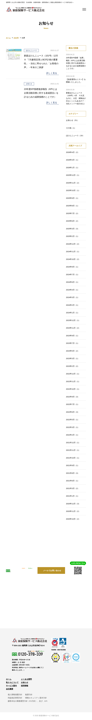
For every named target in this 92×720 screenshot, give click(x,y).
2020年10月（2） (73, 520)
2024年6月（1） (72, 283)
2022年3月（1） (72, 428)
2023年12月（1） (73, 321)
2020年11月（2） (73, 512)
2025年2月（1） (72, 237)
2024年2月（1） (72, 306)
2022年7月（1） (72, 405)
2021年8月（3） (72, 474)
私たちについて (12, 683)
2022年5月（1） (72, 420)
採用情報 (24, 687)
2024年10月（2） (73, 260)
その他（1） (71, 129)
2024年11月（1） (73, 252)
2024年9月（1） (72, 268)
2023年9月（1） (72, 336)
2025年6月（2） (72, 222)
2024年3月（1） (72, 298)
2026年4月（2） (72, 153)
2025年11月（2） (73, 184)
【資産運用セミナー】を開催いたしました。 (76, 80)
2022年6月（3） (72, 413)
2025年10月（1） (73, 191)
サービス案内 (11, 687)
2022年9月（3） (72, 398)
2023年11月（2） (73, 329)
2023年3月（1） (72, 359)
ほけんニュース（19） (75, 136)
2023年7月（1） (72, 344)
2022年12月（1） (73, 375)
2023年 (16, 39)
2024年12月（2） (73, 245)
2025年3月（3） (72, 229)
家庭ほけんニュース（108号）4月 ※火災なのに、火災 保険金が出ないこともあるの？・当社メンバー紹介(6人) (76, 97)
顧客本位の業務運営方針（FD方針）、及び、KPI (27, 702)
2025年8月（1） (72, 207)
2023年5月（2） (72, 352)
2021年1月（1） (72, 497)
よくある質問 (26, 680)
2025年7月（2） (72, 214)
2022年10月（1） (73, 390)
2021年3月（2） (72, 489)
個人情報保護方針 (15, 696)
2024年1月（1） (72, 314)
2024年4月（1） (72, 291)
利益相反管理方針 (15, 699)
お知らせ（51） (72, 121)
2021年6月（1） (72, 482)
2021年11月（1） (73, 451)
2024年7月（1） (72, 275)
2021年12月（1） (73, 443)
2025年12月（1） (73, 176)
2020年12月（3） (73, 504)
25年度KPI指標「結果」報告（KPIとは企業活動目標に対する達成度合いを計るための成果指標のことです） (76, 62)
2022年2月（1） (72, 436)
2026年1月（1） (72, 168)
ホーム (8, 39)
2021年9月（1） (72, 466)
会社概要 (9, 690)
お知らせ (24, 683)
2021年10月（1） (73, 459)
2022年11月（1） (73, 382)
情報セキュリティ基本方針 (36, 699)
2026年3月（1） (72, 161)
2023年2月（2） (72, 367)
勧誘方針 (28, 696)
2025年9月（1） (72, 199)
